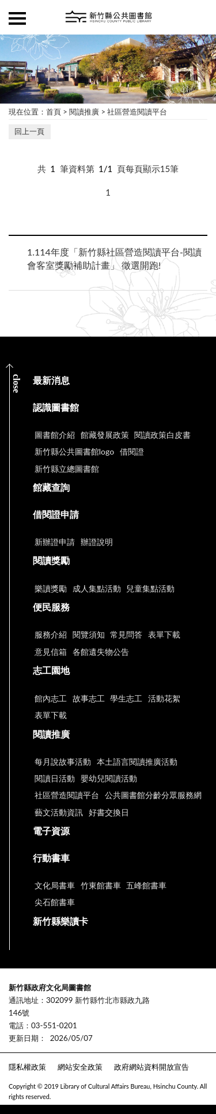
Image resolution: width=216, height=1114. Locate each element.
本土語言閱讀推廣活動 (137, 761)
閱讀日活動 (55, 778)
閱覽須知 (89, 634)
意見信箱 (51, 652)
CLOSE (16, 383)
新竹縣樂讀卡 (60, 920)
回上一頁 (29, 131)
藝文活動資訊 (59, 812)
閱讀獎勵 (51, 560)
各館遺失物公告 (101, 652)
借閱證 (132, 451)
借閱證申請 (56, 514)
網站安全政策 (80, 1066)
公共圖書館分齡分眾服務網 (153, 795)
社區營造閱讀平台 (137, 111)
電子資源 (51, 830)
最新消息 (51, 380)
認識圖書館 (56, 407)
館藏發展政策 (105, 435)
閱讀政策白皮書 (162, 435)
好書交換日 (109, 812)
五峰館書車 (146, 885)
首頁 (53, 111)
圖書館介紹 (55, 435)
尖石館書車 (55, 902)
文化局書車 (55, 885)
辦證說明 (97, 542)
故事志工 (89, 698)
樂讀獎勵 (51, 588)
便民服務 (51, 606)
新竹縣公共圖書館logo (74, 451)
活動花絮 (164, 698)
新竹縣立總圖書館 (67, 469)
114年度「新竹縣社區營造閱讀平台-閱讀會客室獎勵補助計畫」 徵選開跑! (114, 258)
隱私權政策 (27, 1066)
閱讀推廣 (84, 111)
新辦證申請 (55, 542)
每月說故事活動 (63, 761)
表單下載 (164, 634)
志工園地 (51, 670)
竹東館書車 (101, 885)
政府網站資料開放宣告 (151, 1066)
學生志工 (126, 698)
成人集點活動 (97, 588)
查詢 (198, 17)
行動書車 (51, 857)
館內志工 (51, 698)
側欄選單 (17, 18)
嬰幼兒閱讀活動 (109, 778)
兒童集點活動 (150, 588)
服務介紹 (51, 634)
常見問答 (126, 634)
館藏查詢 (51, 487)
